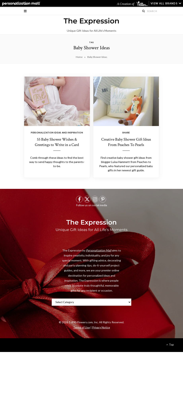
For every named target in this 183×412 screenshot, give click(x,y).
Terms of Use (81, 327)
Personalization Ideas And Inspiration (57, 132)
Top (170, 344)
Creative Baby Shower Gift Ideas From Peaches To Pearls (126, 142)
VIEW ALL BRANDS (164, 3)
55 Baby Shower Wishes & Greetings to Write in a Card (57, 142)
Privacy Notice (101, 327)
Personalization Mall (98, 250)
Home (79, 56)
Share (126, 132)
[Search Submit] (143, 11)
